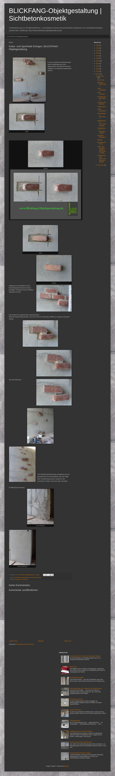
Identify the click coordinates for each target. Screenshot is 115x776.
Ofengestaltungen (75, 720)
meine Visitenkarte (101, 89)
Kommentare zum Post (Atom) (25, 644)
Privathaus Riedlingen (101, 136)
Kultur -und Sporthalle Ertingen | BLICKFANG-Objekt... (101, 150)
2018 (97, 58)
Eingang (99, 139)
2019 (97, 56)
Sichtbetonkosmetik (36, 577)
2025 (97, 45)
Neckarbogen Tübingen (77, 677)
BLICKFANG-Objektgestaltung (17, 36)
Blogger (66, 766)
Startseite (41, 641)
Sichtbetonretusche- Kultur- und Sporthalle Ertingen (101, 159)
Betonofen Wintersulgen (101, 84)
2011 (97, 74)
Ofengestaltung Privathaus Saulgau (101, 130)
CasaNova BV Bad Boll (101, 103)
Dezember (101, 76)
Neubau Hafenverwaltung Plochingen (81, 742)
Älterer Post (67, 641)
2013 (97, 71)
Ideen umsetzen (101, 93)
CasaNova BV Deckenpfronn (101, 98)
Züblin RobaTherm (101, 110)
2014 (97, 69)
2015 (97, 66)
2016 (97, 63)
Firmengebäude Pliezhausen (101, 116)
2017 (97, 61)
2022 (97, 48)
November (101, 165)
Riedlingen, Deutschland (21, 579)
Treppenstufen (101, 107)
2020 (97, 53)
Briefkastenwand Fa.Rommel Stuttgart (101, 123)
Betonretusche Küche (101, 143)
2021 (97, 50)
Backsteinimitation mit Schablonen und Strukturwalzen (86, 688)
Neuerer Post (13, 641)
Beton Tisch (100, 80)
